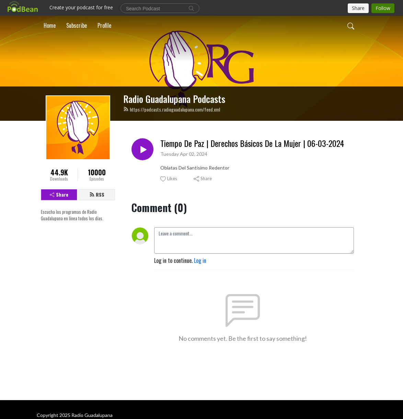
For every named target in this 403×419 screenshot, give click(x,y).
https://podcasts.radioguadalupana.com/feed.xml (171, 109)
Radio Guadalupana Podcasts (174, 99)
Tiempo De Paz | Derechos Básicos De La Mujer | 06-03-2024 (252, 143)
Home (50, 25)
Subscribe (76, 25)
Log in (200, 260)
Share (59, 194)
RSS (96, 194)
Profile (104, 25)
